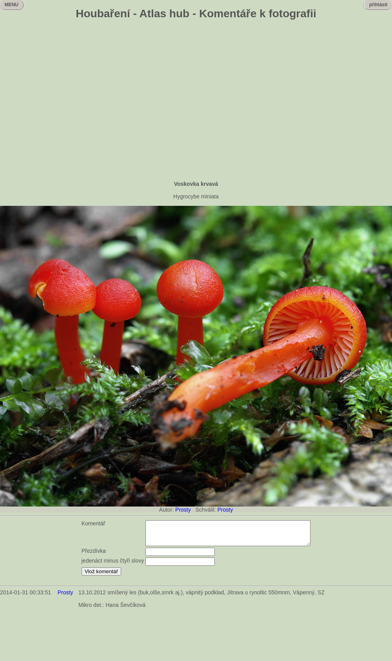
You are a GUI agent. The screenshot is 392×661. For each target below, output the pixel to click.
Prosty (183, 510)
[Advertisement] (73, 100)
